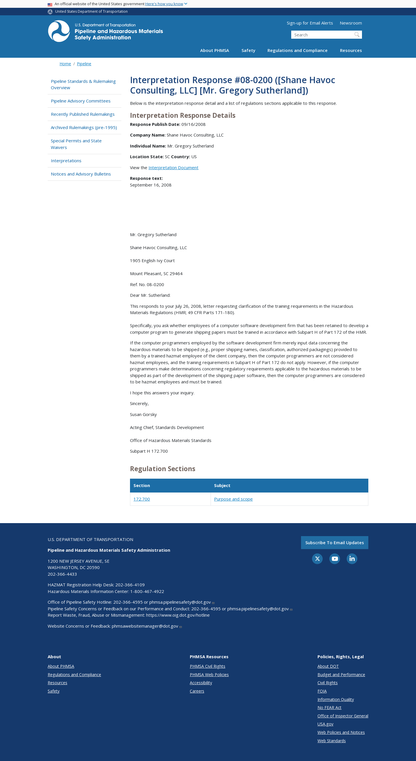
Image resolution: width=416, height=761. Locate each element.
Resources (351, 50)
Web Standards (331, 740)
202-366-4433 (62, 574)
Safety (248, 50)
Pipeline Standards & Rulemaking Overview (83, 84)
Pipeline (84, 63)
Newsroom (351, 23)
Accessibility (201, 682)
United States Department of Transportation (91, 11)
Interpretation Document (173, 167)
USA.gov (325, 724)
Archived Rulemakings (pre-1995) (84, 127)
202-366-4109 (130, 584)
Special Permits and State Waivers (76, 144)
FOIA (322, 691)
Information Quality (335, 699)
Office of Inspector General (342, 716)
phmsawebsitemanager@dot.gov (147, 626)
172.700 (141, 499)
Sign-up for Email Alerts (310, 23)
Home (65, 63)
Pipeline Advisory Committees (81, 101)
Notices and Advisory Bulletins (81, 174)
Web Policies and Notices (341, 732)
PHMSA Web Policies (209, 674)
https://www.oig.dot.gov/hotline (178, 615)
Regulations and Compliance (298, 50)
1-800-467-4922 (147, 591)
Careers (197, 691)
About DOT (328, 666)
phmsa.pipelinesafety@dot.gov (182, 602)
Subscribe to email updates (334, 542)
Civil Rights (327, 682)
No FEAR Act (329, 707)
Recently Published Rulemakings (83, 114)
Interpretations (66, 160)
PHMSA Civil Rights (207, 666)
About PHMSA (214, 50)
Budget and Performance (341, 674)
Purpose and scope (233, 499)
